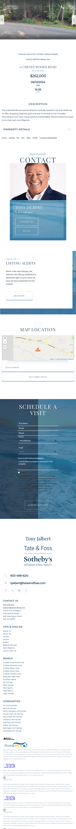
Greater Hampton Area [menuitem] (12, 658)
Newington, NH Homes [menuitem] (12, 721)
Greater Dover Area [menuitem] (11, 664)
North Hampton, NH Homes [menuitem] (14, 704)
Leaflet (52, 351)
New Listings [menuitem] (8, 678)
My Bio (27, 223)
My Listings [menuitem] (7, 675)
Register (19, 288)
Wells (28, 130)
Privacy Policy (40, 483)
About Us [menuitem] (7, 624)
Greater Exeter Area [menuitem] (11, 661)
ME (18, 130)
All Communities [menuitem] (10, 698)
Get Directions (38, 369)
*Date (21, 430)
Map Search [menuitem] (8, 683)
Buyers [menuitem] (6, 632)
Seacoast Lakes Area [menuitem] (11, 669)
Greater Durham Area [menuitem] (12, 666)
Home (4, 130)
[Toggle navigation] (70, 7)
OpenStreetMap (61, 351)
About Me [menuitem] (7, 626)
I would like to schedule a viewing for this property (38, 457)
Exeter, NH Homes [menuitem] (10, 718)
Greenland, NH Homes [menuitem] (12, 723)
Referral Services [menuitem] (10, 638)
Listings (12, 130)
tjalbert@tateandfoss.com (25, 575)
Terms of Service (28, 506)
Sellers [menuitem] (5, 635)
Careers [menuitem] (6, 629)
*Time (21, 440)
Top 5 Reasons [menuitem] (9, 640)
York (22, 130)
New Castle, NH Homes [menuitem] (12, 709)
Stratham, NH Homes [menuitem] (12, 715)
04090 (35, 130)
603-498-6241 (25, 204)
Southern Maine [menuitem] (9, 672)
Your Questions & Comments (31, 451)
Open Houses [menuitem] (8, 686)
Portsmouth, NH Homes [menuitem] (13, 706)
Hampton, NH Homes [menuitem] (12, 712)
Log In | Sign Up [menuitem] (9, 643)
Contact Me (26, 214)
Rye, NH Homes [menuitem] (9, 701)
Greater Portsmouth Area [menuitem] (13, 655)
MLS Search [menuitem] (8, 680)
